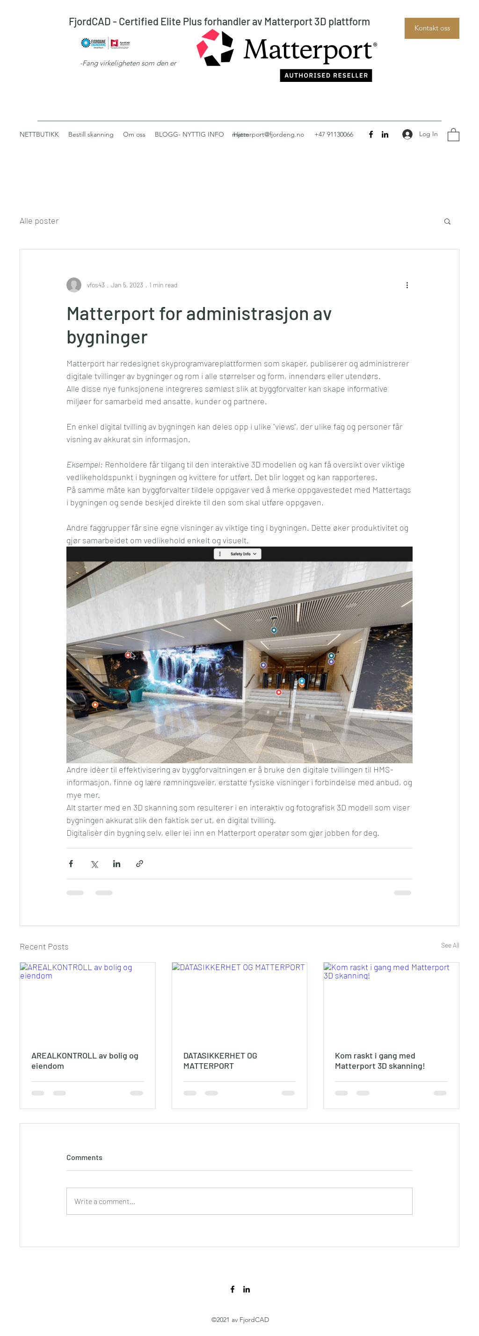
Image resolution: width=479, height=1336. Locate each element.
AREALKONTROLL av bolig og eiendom (84, 1060)
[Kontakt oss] (432, 28)
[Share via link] (139, 863)
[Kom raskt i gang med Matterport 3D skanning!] (391, 1000)
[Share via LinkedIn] (116, 863)
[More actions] (407, 285)
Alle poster (39, 220)
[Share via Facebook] (70, 863)
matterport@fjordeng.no (268, 134)
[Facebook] (371, 134)
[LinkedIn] (385, 134)
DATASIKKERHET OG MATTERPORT (220, 1060)
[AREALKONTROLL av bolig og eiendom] (87, 1000)
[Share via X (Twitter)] (93, 863)
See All (450, 945)
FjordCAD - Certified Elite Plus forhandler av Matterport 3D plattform (219, 21)
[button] (453, 134)
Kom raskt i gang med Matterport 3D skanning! (380, 1060)
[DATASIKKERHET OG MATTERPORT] (239, 1000)
